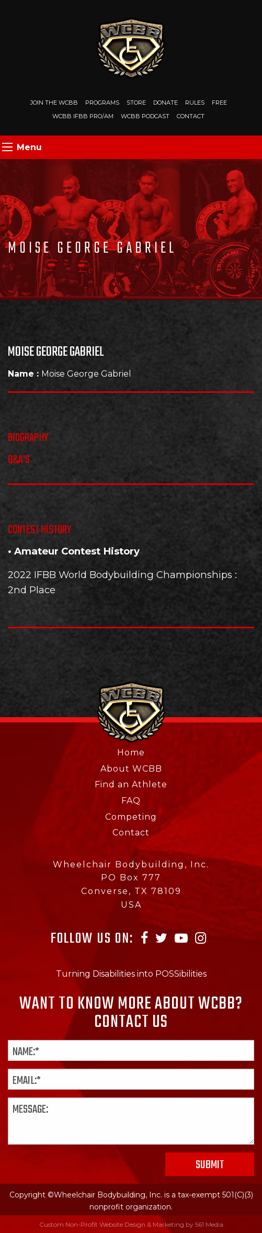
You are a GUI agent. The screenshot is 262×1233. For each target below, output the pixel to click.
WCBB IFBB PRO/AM (82, 116)
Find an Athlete (131, 784)
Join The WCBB (54, 102)
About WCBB (131, 769)
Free (219, 102)
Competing (131, 817)
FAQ (131, 801)
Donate (165, 102)
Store (136, 102)
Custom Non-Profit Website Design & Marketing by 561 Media (131, 1224)
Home (131, 752)
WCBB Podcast (145, 116)
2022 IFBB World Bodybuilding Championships (120, 575)
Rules (194, 102)
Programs (102, 102)
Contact (190, 116)
